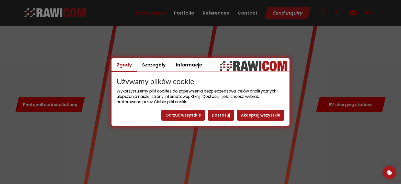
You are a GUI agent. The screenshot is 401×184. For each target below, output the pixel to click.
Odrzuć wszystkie (183, 115)
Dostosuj (221, 115)
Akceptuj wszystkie (260, 115)
